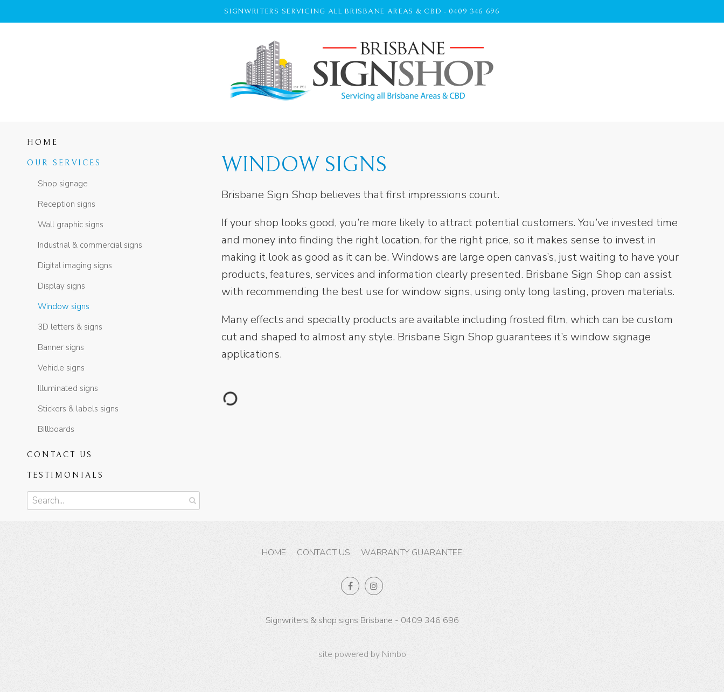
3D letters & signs (70, 326)
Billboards (56, 429)
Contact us (60, 454)
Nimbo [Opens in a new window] (394, 654)
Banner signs (61, 347)
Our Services (64, 162)
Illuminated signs (68, 388)
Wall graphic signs (70, 224)
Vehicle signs (61, 367)
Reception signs (66, 204)
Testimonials (65, 475)
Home (42, 142)
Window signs (63, 306)
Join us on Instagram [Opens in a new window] (374, 586)
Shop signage (63, 183)
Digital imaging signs (75, 265)
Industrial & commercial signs (90, 245)
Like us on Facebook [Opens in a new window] (350, 586)
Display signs (61, 286)
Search (191, 500)
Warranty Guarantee (411, 552)
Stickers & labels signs (78, 408)
